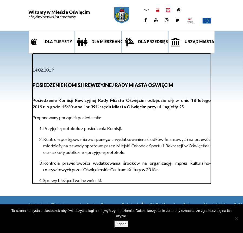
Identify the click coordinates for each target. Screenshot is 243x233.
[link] (121, 15)
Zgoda (121, 224)
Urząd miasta (199, 42)
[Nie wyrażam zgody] (236, 218)
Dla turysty (58, 42)
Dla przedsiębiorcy (152, 42)
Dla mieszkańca (106, 42)
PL (145, 9)
